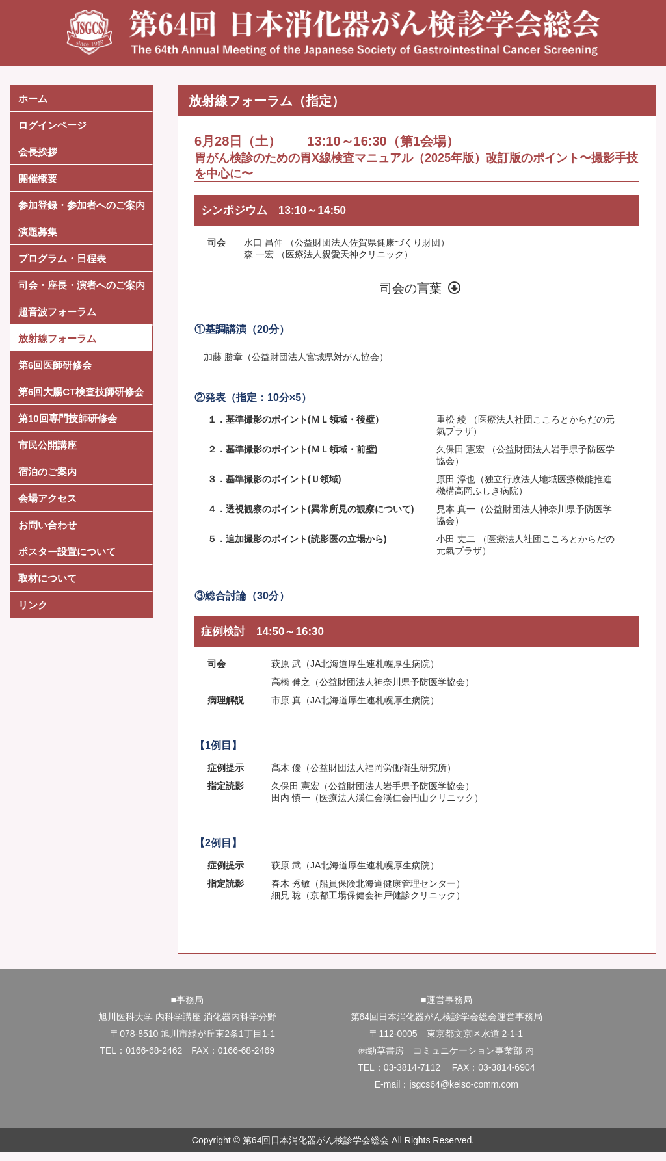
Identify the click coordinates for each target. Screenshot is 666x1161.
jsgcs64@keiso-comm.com (463, 1084)
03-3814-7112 (412, 1067)
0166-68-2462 (154, 1050)
